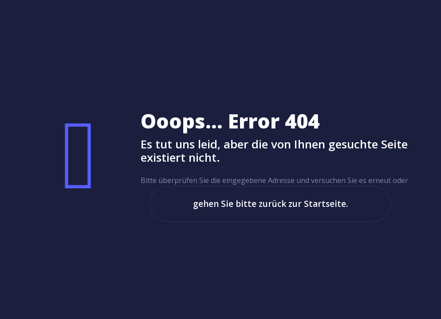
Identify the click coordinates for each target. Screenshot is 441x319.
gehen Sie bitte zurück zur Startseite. (270, 204)
